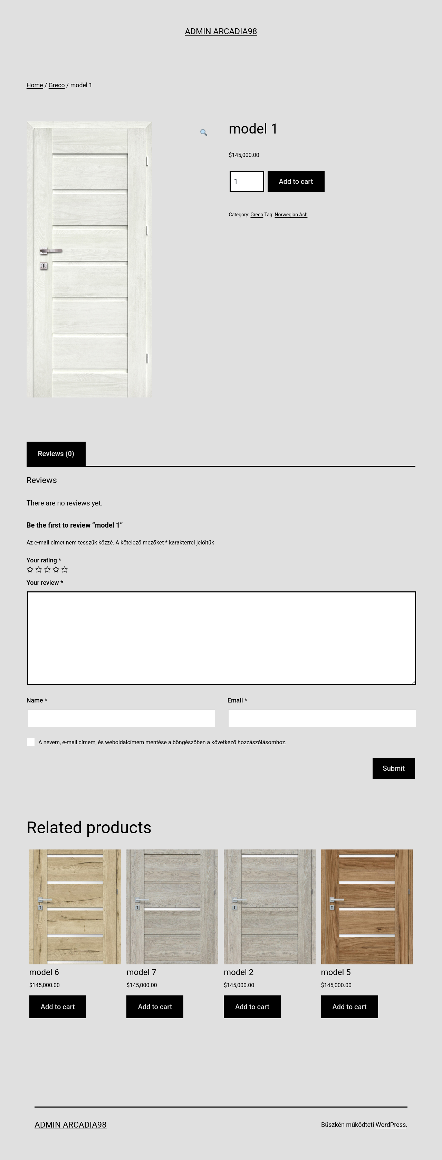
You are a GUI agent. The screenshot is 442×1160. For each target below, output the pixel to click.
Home (35, 85)
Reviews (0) (56, 454)
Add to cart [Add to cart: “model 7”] (155, 1007)
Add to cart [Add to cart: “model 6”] (58, 1007)
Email (237, 700)
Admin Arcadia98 (221, 31)
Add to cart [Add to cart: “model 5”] (350, 1007)
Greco (57, 85)
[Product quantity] (247, 181)
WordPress (391, 1124)
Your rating (44, 560)
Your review (45, 582)
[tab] (56, 454)
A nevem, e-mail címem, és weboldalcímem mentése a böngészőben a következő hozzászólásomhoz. (162, 742)
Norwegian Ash (291, 214)
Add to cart (296, 181)
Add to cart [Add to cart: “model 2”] (252, 1007)
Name (37, 700)
